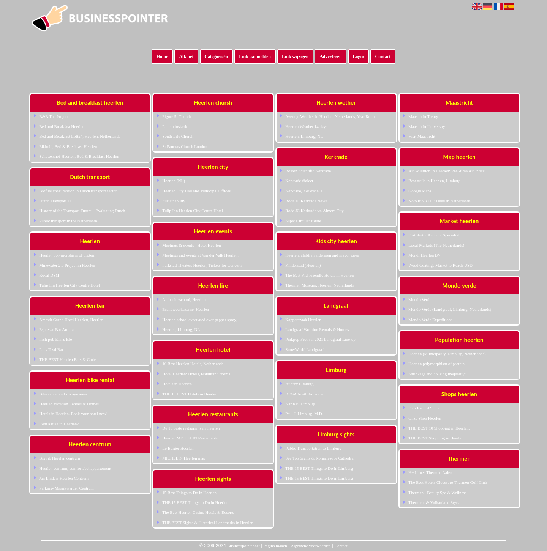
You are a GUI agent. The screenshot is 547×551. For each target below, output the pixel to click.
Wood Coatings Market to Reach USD (440, 265)
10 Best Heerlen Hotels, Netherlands (192, 363)
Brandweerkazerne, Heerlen (185, 309)
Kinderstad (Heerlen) (303, 265)
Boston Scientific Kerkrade (308, 170)
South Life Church (177, 136)
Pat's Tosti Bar (51, 349)
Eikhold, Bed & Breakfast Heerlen (68, 146)
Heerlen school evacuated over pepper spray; (199, 319)
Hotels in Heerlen (177, 383)
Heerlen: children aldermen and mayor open (322, 255)
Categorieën (216, 56)
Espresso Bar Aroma (56, 329)
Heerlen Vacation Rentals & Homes (69, 403)
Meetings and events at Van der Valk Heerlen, (200, 255)
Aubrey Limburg (299, 383)
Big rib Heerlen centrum (59, 458)
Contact (383, 56)
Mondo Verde (419, 299)
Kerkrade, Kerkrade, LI (304, 191)
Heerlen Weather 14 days (306, 126)
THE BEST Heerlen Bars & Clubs (67, 359)
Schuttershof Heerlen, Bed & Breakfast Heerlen (79, 156)
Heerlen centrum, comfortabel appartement (75, 468)
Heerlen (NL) (173, 180)
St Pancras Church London (184, 146)
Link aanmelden (255, 56)
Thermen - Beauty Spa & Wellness (437, 492)
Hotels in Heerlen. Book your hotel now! (73, 413)
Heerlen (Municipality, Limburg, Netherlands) (446, 353)
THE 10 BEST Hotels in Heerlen (189, 394)
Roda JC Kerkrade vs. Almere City (314, 210)
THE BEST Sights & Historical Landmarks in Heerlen (207, 522)
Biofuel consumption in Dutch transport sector (78, 191)
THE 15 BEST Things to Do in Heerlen (195, 502)
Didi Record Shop (423, 408)
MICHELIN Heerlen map (183, 458)
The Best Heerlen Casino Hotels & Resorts (198, 512)
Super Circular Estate (303, 221)
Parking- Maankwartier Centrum (66, 488)
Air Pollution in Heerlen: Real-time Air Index (446, 170)
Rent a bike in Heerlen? (59, 424)
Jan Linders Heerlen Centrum (64, 478)
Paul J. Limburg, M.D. (304, 413)
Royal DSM (49, 275)
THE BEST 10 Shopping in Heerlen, (439, 428)
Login (358, 56)
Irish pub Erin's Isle (55, 339)
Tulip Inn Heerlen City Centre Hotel (69, 285)
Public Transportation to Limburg (313, 448)
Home (162, 56)
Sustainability (173, 200)
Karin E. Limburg (300, 403)
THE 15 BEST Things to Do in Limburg (319, 468)
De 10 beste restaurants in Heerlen (191, 428)
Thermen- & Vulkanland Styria (434, 502)
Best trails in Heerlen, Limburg (434, 180)
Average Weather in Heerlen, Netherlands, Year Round (330, 116)
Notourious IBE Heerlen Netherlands (439, 200)
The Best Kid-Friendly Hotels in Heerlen (319, 275)
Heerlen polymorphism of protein (67, 255)
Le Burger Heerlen (177, 448)
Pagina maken (275, 545)
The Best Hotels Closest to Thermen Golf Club (447, 482)
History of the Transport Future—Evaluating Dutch (82, 210)
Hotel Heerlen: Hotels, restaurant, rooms (196, 374)
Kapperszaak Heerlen (303, 319)
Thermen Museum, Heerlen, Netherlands (319, 285)
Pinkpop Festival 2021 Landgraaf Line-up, (320, 339)
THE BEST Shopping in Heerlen (435, 438)
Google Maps (419, 191)
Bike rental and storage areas (63, 394)
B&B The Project (53, 116)
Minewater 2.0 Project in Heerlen (67, 265)
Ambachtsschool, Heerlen (184, 299)
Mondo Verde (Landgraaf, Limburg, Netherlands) (449, 309)
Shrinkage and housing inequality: (437, 374)
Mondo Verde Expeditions (430, 319)
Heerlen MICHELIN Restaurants (189, 438)
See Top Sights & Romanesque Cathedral (319, 458)
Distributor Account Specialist (433, 235)
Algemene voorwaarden (310, 545)
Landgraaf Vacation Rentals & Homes (317, 329)
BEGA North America (304, 394)
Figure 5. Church (176, 116)
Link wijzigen (295, 56)
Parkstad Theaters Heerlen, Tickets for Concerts (202, 265)
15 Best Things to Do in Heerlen (189, 492)
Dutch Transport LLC (57, 200)
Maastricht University (426, 126)
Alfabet (186, 56)
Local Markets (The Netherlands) (436, 245)
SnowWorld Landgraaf (304, 349)
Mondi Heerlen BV (424, 255)
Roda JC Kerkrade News (306, 200)
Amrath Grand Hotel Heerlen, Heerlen (71, 319)
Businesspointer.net (243, 545)
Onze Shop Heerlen (424, 418)
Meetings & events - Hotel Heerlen (191, 245)
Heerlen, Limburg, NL (181, 329)
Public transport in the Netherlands (68, 221)
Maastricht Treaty (423, 116)
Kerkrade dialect (299, 180)
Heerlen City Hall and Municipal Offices (196, 191)
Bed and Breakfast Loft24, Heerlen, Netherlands (79, 136)
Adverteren (330, 56)
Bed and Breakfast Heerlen (61, 126)
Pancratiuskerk (174, 126)
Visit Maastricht (421, 136)
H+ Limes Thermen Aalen (430, 472)
